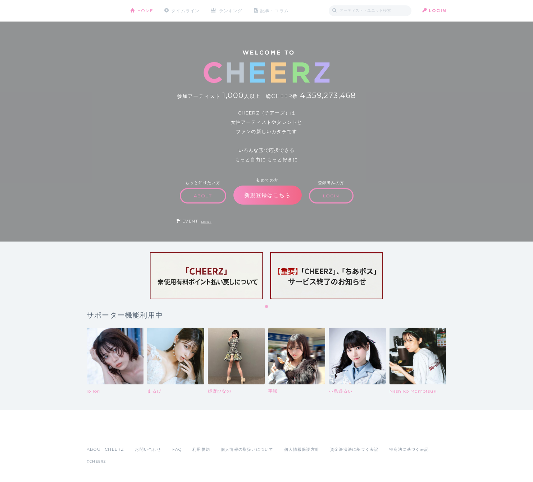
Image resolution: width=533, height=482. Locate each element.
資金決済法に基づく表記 (354, 449)
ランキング (231, 10)
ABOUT (203, 195)
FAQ (177, 449)
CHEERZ (103, 11)
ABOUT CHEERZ (105, 449)
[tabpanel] (206, 275)
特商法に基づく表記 (409, 449)
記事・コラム (274, 10)
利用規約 (201, 449)
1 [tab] (267, 307)
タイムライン (185, 10)
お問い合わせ (148, 449)
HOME (145, 10)
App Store (103, 433)
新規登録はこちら (267, 195)
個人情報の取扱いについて (247, 449)
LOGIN (437, 10)
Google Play (141, 433)
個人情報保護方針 (301, 449)
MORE (206, 222)
